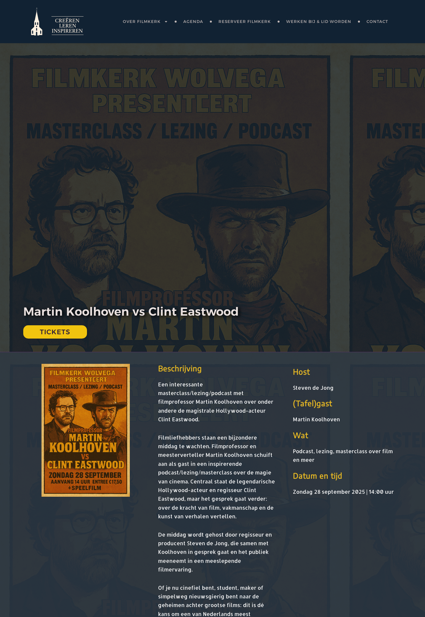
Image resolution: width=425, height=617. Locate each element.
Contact (377, 21)
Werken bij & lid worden (318, 21)
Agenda (193, 21)
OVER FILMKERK (145, 21)
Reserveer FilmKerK (244, 21)
